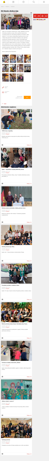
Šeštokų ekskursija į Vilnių (8, 246)
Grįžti (5, 103)
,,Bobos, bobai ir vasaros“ (8, 401)
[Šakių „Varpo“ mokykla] (4, 1)
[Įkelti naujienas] (13, 2)
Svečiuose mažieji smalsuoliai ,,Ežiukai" (11, 362)
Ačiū (27, 97)
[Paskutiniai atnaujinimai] (23, 2)
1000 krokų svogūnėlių (7, 130)
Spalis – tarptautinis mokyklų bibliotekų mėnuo (13, 169)
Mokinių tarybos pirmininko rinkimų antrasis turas (13, 208)
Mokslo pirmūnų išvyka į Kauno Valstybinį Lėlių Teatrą (14, 324)
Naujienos (7, 6)
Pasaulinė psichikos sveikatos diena (10, 285)
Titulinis (2, 6)
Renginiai (12, 6)
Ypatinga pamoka (6, 439)
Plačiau (28, 145)
